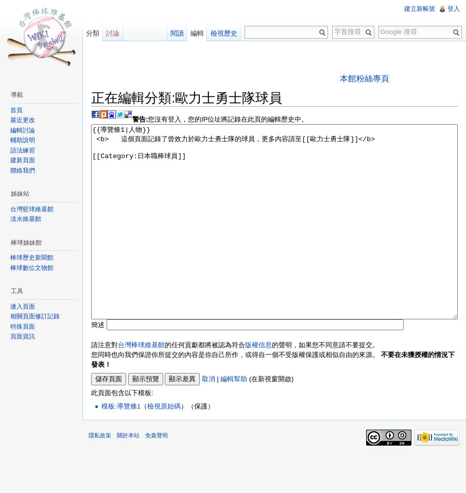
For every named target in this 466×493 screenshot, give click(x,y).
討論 (112, 33)
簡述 (98, 363)
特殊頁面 (22, 326)
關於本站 (128, 474)
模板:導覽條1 (121, 445)
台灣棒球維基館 (141, 383)
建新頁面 (22, 160)
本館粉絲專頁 (364, 78)
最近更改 (22, 120)
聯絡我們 (22, 170)
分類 (92, 33)
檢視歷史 (224, 33)
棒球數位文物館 (32, 267)
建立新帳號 (419, 8)
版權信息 (258, 383)
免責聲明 (156, 474)
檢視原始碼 (164, 445)
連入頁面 (22, 306)
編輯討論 (22, 130)
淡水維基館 (25, 219)
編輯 (197, 33)
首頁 (16, 110)
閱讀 (177, 33)
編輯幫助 (233, 417)
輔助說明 (22, 140)
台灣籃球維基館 (32, 209)
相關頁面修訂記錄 (35, 316)
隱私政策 (100, 474)
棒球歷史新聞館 (32, 257)
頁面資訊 (22, 336)
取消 (208, 417)
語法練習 (22, 150)
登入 (453, 8)
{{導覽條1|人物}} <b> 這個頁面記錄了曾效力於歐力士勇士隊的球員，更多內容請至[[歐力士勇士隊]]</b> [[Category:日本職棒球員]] (274, 241)
